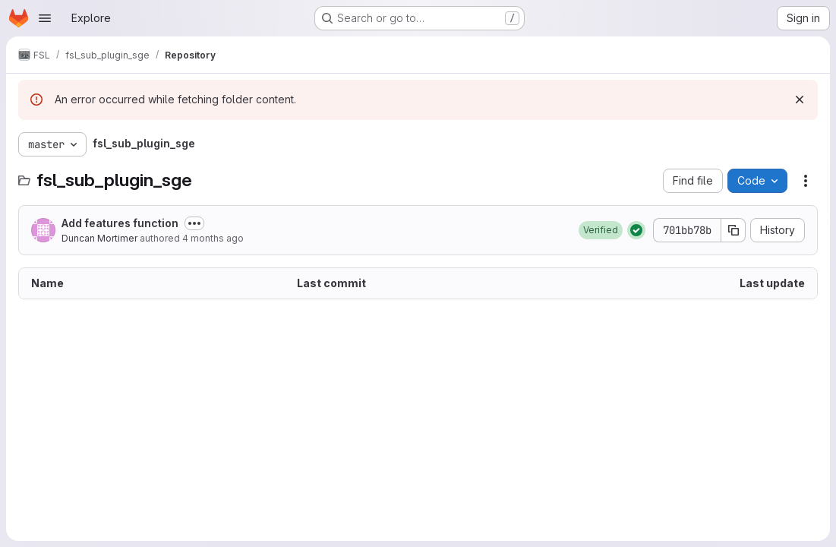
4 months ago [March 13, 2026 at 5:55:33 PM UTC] (213, 238)
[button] (601, 230)
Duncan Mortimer (99, 238)
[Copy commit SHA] (733, 230)
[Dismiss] (799, 99)
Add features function (120, 223)
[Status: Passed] (636, 230)
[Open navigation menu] (45, 18)
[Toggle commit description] (194, 223)
